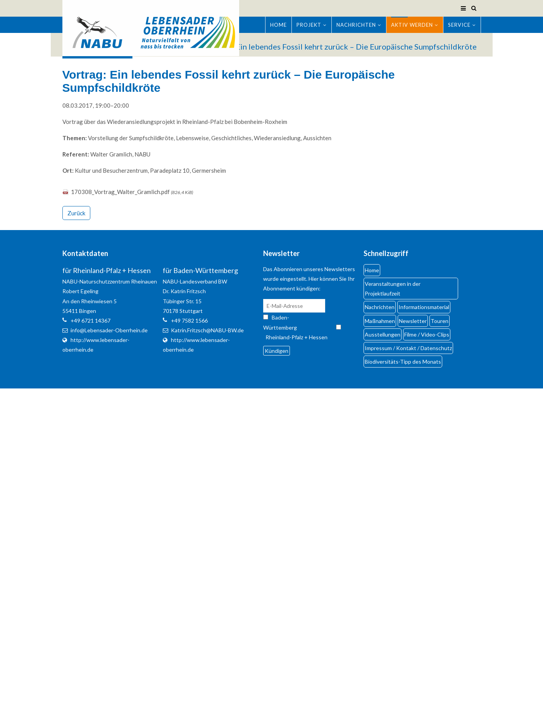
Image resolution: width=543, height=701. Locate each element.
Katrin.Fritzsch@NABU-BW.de (207, 330)
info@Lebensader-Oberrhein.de (109, 330)
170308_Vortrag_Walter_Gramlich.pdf (132, 191)
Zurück (76, 213)
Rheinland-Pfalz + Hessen (296, 337)
